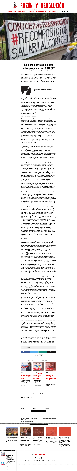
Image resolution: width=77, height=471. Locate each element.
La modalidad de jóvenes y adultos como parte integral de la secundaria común (38, 444)
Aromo (39, 70)
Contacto (30, 465)
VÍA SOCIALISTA (53, 465)
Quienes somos (24, 465)
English (47, 465)
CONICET (41, 355)
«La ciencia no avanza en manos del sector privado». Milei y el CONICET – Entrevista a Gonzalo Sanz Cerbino (50, 379)
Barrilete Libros (37, 465)
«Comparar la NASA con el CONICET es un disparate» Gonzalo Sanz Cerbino (37, 377)
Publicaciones (21, 12)
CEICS (43, 465)
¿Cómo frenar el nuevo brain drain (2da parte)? (12, 443)
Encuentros (31, 12)
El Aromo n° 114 (44, 70)
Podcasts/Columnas (41, 12)
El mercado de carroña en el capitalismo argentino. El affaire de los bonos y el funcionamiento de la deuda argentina (64, 445)
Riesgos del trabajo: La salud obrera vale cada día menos (51, 443)
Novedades (50, 70)
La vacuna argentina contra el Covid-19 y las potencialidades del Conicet (25, 377)
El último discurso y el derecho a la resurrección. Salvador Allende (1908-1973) (25, 444)
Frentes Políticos (11, 12)
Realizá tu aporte (53, 12)
